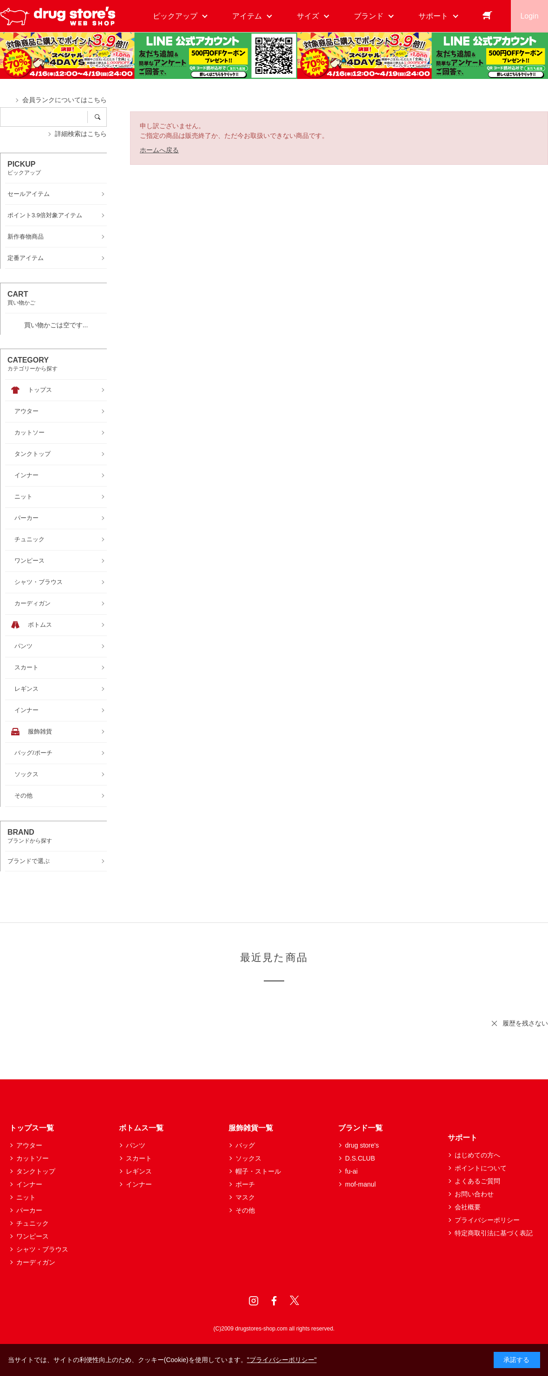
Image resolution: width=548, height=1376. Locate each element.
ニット (26, 1197)
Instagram (253, 1301)
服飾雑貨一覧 (250, 1128)
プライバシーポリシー (487, 1220)
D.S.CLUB (360, 1158)
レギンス (139, 1171)
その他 (245, 1210)
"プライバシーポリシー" (282, 1359)
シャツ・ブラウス (42, 1249)
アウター (29, 1145)
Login (529, 16)
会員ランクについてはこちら (64, 100)
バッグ (245, 1145)
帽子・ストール (258, 1171)
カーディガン (35, 1262)
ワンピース (32, 1236)
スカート (139, 1158)
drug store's (362, 1145)
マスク (245, 1197)
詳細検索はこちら (81, 133)
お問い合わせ (474, 1194)
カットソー (32, 1158)
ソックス (248, 1158)
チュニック (32, 1223)
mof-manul (360, 1184)
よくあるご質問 (477, 1181)
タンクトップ (35, 1171)
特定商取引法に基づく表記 (494, 1233)
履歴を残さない (525, 1023)
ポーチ (245, 1184)
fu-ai (351, 1171)
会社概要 (468, 1207)
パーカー (29, 1210)
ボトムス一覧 (141, 1128)
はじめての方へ (477, 1155)
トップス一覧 (31, 1128)
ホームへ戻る (159, 150)
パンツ (135, 1145)
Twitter (294, 1301)
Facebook (274, 1301)
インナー (29, 1184)
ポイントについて (481, 1168)
